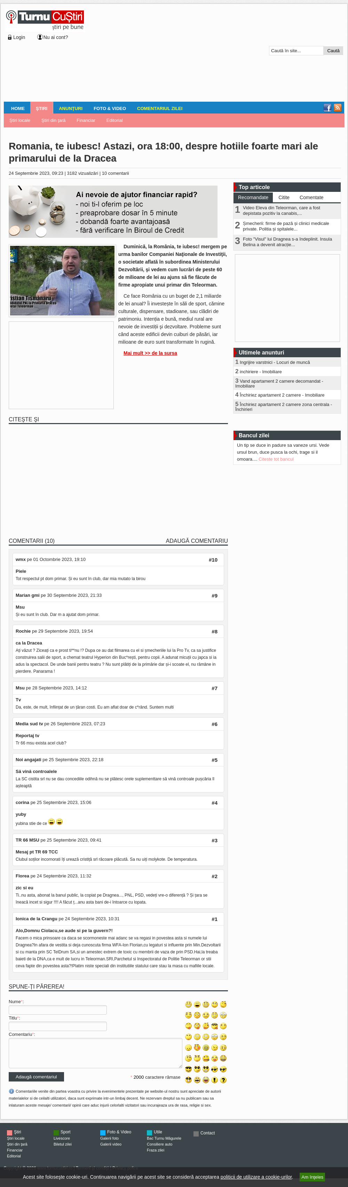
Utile (158, 1137)
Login (19, 37)
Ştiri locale (19, 120)
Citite (284, 197)
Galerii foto (109, 1143)
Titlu (13, 1018)
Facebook (327, 108)
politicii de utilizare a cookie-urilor (256, 1177)
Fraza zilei (155, 1155)
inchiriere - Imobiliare (261, 371)
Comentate (311, 197)
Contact (207, 1138)
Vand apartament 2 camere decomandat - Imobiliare (279, 383)
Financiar (86, 120)
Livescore (62, 1143)
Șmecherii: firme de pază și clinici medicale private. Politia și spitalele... (286, 226)
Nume (15, 1001)
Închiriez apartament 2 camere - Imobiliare (282, 395)
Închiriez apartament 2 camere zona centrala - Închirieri (283, 407)
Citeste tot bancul (276, 459)
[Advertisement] (134, 53)
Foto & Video (110, 108)
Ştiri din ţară (53, 120)
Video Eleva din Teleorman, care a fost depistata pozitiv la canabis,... (281, 210)
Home (18, 108)
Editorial (114, 120)
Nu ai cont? (56, 37)
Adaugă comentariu (197, 541)
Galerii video (110, 1149)
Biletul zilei (63, 1149)
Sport (66, 1137)
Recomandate (253, 197)
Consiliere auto (159, 1149)
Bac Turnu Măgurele (164, 1143)
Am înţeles (312, 1177)
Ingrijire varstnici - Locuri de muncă (275, 362)
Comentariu (20, 1034)
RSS (337, 108)
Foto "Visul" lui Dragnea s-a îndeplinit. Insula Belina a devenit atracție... (287, 241)
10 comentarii (115, 173)
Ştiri (41, 108)
